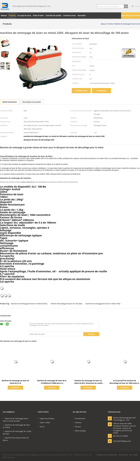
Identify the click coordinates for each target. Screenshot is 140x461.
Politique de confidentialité (107, 455)
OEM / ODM (44, 422)
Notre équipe (79, 430)
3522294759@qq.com (120, 441)
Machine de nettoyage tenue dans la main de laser (15, 419)
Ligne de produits (46, 418)
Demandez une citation (130, 15)
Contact (91, 334)
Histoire (77, 422)
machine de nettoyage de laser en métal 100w (102, 304)
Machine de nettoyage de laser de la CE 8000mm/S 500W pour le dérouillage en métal (51, 383)
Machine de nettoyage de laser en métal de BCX (29, 304)
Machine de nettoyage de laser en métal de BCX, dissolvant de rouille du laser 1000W (88, 383)
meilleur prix (81, 90)
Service (77, 426)
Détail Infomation (9, 102)
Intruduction (79, 418)
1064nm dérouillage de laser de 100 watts (66, 304)
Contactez (101, 90)
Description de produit (31, 102)
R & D (41, 426)
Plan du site (123, 455)
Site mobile (133, 455)
